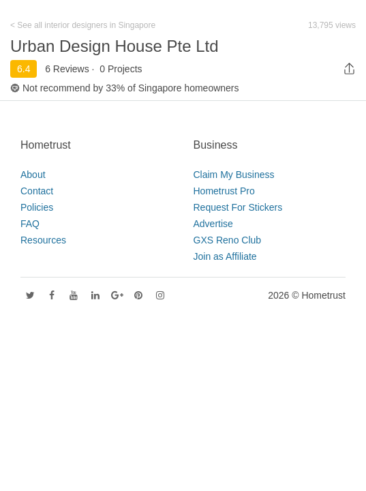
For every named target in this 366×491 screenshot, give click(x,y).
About (33, 174)
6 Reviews (67, 68)
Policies (36, 207)
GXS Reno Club (228, 240)
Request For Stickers (238, 207)
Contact (36, 190)
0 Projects (121, 68)
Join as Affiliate (225, 256)
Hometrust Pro (224, 190)
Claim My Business (234, 174)
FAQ (30, 223)
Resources (43, 240)
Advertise (213, 223)
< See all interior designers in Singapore (82, 25)
